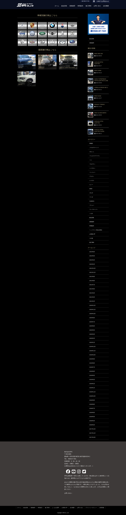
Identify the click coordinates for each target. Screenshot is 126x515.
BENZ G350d (97, 70)
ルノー (91, 184)
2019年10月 (92, 354)
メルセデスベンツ (94, 147)
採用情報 (101, 507)
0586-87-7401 (71, 459)
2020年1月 (92, 342)
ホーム (19, 507)
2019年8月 (92, 363)
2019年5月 (92, 375)
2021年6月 (92, 289)
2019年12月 (92, 346)
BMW (90, 188)
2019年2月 (92, 383)
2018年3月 (92, 424)
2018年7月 (92, 408)
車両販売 (91, 225)
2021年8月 (92, 280)
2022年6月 (92, 251)
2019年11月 (92, 350)
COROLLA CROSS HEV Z (101, 87)
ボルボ (91, 192)
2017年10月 (92, 437)
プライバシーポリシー (91, 507)
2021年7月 (92, 284)
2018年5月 (92, 416)
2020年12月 (92, 305)
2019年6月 (92, 371)
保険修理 (91, 43)
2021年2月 (92, 301)
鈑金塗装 (91, 38)
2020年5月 (92, 330)
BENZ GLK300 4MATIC (100, 112)
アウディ (91, 176)
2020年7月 (92, 321)
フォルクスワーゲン (94, 155)
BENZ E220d (97, 96)
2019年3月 (92, 379)
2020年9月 (92, 317)
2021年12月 (92, 268)
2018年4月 (92, 420)
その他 (91, 238)
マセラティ (92, 164)
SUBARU (91, 201)
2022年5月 (92, 256)
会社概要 (72, 507)
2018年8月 (92, 404)
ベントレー (92, 172)
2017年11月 (92, 433)
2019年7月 (92, 367)
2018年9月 (92, 400)
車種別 (91, 143)
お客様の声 (92, 234)
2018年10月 (92, 396)
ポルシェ (91, 151)
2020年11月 (92, 309)
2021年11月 (92, 272)
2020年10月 (92, 313)
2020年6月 (92, 326)
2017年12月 (92, 429)
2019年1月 (92, 387)
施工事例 (91, 242)
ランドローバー (93, 209)
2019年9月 (92, 359)
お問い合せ (80, 507)
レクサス (91, 180)
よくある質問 (55, 507)
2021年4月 (92, 293)
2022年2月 (92, 264)
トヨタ (91, 213)
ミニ (90, 160)
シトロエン (92, 168)
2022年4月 (92, 260)
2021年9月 (92, 276)
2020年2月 (92, 338)
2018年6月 (92, 412)
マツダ (91, 197)
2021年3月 (92, 297)
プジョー (91, 205)
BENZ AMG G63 (98, 53)
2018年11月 (92, 392)
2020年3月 (92, 334)
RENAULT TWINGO (99, 104)
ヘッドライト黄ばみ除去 (95, 230)
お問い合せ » (68, 493)
